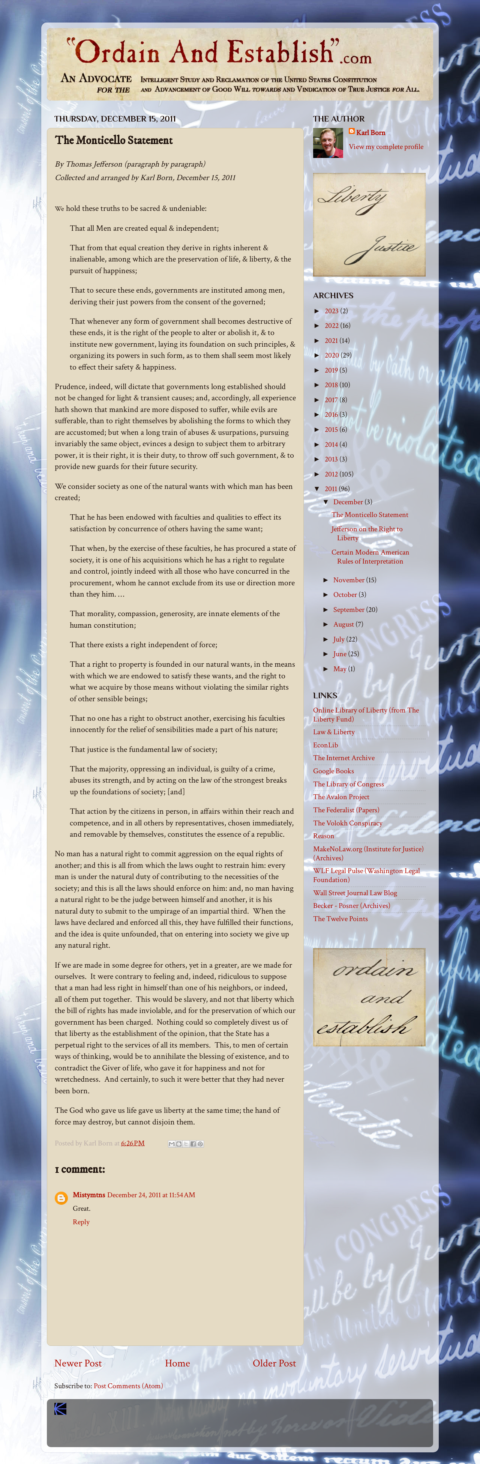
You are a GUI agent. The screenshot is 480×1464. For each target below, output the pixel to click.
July (339, 639)
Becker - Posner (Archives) (351, 906)
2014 (332, 444)
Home (177, 1363)
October (345, 595)
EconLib (325, 745)
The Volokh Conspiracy (347, 823)
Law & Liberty (334, 732)
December (348, 502)
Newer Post (78, 1363)
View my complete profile (386, 147)
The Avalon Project (341, 797)
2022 (332, 326)
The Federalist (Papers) (346, 810)
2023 (332, 311)
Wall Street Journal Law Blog (355, 893)
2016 (332, 414)
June (340, 654)
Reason (323, 836)
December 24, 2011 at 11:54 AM (151, 1195)
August (344, 624)
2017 (332, 400)
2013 (332, 459)
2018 (332, 385)
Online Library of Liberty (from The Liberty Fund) (366, 714)
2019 (332, 370)
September (349, 610)
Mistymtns (89, 1195)
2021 (332, 341)
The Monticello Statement (370, 515)
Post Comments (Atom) (128, 1386)
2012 (332, 474)
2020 (332, 355)
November (349, 580)
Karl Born (371, 133)
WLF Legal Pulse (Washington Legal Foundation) (366, 875)
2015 (332, 429)
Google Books (333, 771)
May (340, 669)
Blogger (256, 1434)
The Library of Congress (348, 784)
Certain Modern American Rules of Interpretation (371, 556)
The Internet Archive (344, 758)
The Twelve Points (340, 919)
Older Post (274, 1363)
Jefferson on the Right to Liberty (367, 533)
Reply (81, 1222)
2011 (332, 489)
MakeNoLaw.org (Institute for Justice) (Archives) (368, 853)
